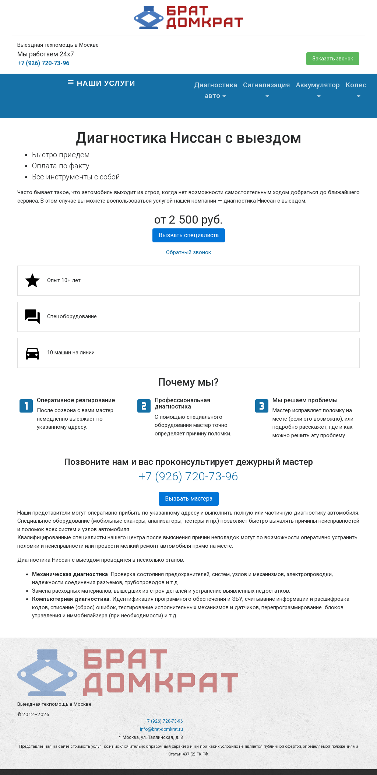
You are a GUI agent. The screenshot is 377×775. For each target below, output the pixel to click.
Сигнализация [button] (266, 85)
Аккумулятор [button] (318, 85)
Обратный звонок (188, 252)
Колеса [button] (358, 85)
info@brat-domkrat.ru (161, 729)
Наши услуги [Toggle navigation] (101, 82)
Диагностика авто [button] (215, 90)
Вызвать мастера (188, 498)
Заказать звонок (333, 59)
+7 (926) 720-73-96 (43, 63)
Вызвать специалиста (189, 235)
